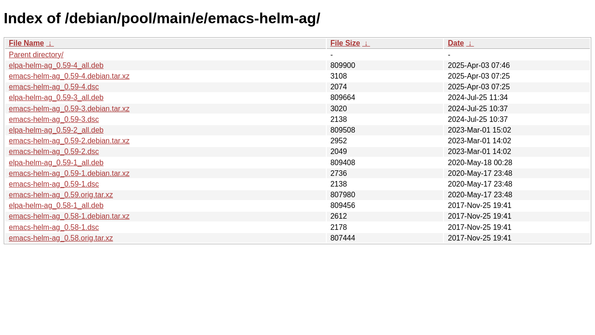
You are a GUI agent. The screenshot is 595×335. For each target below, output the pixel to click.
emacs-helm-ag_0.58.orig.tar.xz (61, 238)
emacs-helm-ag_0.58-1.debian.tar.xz (69, 216)
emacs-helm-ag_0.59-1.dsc (54, 184)
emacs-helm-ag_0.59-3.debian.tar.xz (69, 109)
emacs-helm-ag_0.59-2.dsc (54, 151)
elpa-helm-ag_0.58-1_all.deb (56, 205)
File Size (345, 43)
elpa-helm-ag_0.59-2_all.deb (56, 130)
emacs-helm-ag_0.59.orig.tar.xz (61, 195)
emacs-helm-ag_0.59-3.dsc (54, 119)
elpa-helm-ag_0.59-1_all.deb (56, 163)
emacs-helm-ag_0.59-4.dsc (54, 87)
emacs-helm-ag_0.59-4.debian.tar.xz (69, 76)
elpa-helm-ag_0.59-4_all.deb (56, 65)
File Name (26, 43)
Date (456, 43)
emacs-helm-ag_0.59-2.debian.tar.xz (69, 141)
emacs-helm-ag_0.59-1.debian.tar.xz (69, 173)
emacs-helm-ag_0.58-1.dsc (54, 227)
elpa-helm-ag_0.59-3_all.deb (56, 97)
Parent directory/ (36, 55)
